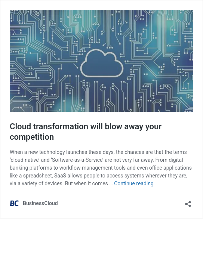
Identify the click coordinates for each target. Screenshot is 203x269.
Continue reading (134, 183)
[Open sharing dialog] (188, 201)
